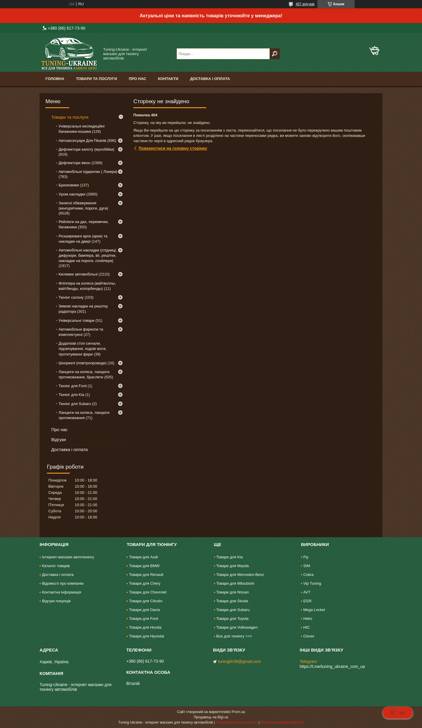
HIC (306, 627)
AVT (306, 592)
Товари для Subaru (233, 610)
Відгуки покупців (56, 601)
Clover (308, 636)
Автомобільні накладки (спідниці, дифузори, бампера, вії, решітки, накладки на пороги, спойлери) (88, 255)
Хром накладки (72, 194)
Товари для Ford (143, 618)
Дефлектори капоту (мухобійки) (86, 149)
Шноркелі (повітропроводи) (82, 363)
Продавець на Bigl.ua (211, 717)
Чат (398, 712)
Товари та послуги (96, 78)
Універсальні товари (76, 320)
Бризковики (69, 185)
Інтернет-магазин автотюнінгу (68, 557)
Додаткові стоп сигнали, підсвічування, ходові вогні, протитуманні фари (83, 348)
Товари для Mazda (232, 566)
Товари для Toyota (232, 618)
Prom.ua (238, 712)
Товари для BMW (144, 566)
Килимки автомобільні (78, 274)
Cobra (308, 574)
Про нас (137, 78)
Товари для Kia (229, 557)
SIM (306, 566)
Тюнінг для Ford (72, 386)
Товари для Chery (144, 583)
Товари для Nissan (232, 592)
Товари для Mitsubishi (235, 583)
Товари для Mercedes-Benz (240, 574)
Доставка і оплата (210, 78)
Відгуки (58, 439)
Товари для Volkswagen (237, 627)
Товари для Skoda (232, 601)
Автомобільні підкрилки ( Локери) (88, 171)
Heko (307, 618)
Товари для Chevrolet (147, 592)
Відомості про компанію (63, 583)
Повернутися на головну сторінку (173, 148)
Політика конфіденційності (282, 722)
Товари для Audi (143, 557)
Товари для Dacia (144, 610)
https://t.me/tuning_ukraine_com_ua (332, 666)
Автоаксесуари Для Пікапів (82, 140)
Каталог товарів (56, 566)
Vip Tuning (312, 583)
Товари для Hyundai (146, 636)
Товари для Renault (146, 574)
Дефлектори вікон (74, 163)
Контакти (168, 78)
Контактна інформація (61, 592)
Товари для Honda (145, 627)
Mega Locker (314, 610)
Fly (305, 557)
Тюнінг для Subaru (75, 404)
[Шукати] (275, 53)
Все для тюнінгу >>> (234, 636)
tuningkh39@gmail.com (239, 661)
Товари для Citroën (145, 601)
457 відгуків (305, 4)
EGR (307, 601)
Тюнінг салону (71, 297)
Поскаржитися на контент (236, 722)
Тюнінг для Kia (71, 394)
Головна (54, 78)
